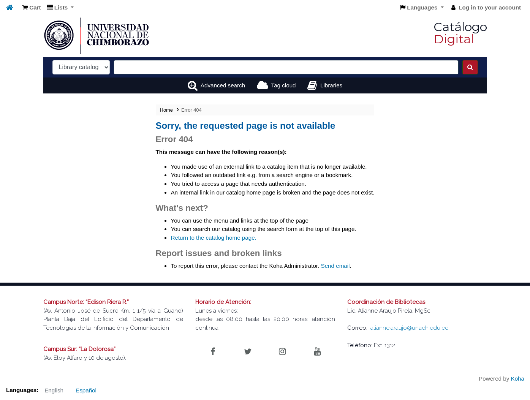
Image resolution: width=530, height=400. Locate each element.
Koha (517, 378)
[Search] (470, 67)
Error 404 (191, 110)
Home (166, 110)
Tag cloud (283, 85)
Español (86, 390)
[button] (31, 7)
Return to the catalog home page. (213, 237)
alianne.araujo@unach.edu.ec (409, 327)
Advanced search (223, 85)
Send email (335, 265)
